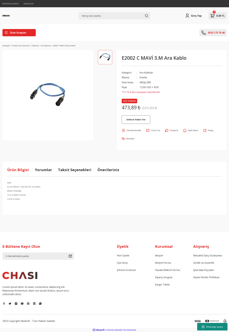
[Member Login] (193, 15)
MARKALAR (28, 3)
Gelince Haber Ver (136, 119)
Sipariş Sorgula (163, 277)
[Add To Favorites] (131, 130)
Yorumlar (43, 169)
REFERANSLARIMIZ (10, 3)
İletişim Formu (163, 262)
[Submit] (71, 256)
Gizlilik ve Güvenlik (203, 262)
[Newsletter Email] (38, 256)
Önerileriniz (108, 169)
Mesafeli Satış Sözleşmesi (207, 255)
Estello (143, 77)
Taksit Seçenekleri (74, 169)
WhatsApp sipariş (212, 326)
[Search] (114, 15)
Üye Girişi (122, 262)
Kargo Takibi (162, 284)
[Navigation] (19, 32)
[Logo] (6, 15)
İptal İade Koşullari (203, 270)
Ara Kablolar (147, 72)
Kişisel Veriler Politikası (206, 277)
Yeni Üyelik (123, 255)
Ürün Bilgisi (18, 169)
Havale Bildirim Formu (167, 270)
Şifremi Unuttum (126, 270)
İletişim (159, 255)
